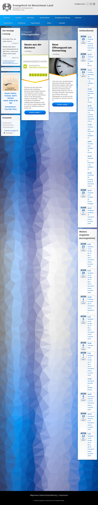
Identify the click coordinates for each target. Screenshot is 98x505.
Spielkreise (22, 21)
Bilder (49, 21)
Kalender (19, 15)
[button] (87, 4)
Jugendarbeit (35, 21)
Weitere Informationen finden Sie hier (8, 63)
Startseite (7, 15)
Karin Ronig (28, 51)
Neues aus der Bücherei (32, 45)
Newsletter (30, 15)
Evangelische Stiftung (62, 15)
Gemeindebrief (45, 15)
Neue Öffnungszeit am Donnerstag (62, 47)
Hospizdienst (8, 21)
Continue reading (37, 112)
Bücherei (78, 15)
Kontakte (62, 21)
